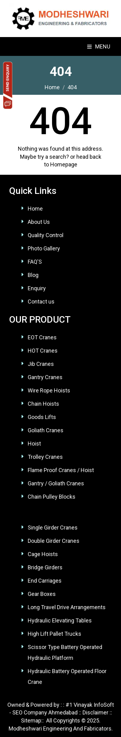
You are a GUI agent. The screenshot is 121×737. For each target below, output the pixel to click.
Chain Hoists (43, 403)
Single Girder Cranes (53, 527)
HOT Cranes (43, 350)
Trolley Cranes (45, 457)
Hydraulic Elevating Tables (60, 620)
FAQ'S (35, 261)
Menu (98, 46)
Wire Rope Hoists (49, 390)
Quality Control (45, 235)
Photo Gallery (44, 248)
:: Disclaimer (93, 712)
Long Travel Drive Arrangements (67, 607)
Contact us (41, 301)
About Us (39, 222)
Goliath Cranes (45, 430)
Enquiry (37, 288)
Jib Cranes (41, 364)
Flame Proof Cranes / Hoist (61, 470)
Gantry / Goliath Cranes (56, 483)
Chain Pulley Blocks (51, 496)
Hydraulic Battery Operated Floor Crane (67, 676)
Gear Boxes (42, 594)
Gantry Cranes (45, 377)
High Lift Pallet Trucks (54, 633)
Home (35, 208)
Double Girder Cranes (53, 541)
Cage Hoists (43, 554)
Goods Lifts (42, 417)
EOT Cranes (42, 337)
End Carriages (45, 580)
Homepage (63, 164)
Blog (33, 275)
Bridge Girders (45, 567)
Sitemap (31, 720)
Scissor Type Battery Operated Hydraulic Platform (65, 652)
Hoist (34, 443)
